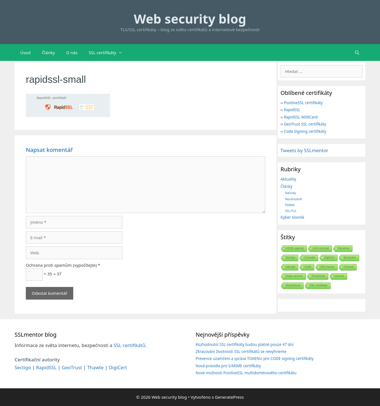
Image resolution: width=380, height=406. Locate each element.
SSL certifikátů (129, 345)
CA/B (308, 266)
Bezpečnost (293, 285)
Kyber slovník (293, 217)
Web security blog (190, 18)
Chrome (349, 266)
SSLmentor (328, 266)
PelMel (290, 205)
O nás (72, 52)
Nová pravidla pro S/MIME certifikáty (228, 365)
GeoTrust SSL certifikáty (305, 124)
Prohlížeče (318, 276)
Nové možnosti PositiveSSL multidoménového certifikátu (246, 372)
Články (48, 52)
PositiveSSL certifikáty (303, 102)
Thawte (95, 367)
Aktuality (288, 179)
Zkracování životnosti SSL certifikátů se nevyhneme (241, 351)
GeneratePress (229, 397)
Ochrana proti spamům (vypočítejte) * (63, 265)
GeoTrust (72, 367)
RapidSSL (292, 109)
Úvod (25, 52)
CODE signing (295, 248)
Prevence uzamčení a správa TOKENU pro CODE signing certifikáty (254, 358)
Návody (290, 193)
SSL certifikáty (108, 52)
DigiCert (329, 257)
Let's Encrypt (321, 248)
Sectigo (290, 257)
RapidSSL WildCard (300, 117)
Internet (339, 276)
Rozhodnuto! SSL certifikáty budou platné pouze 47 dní (245, 344)
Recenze (343, 248)
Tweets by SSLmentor (305, 150)
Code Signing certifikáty (305, 131)
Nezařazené (293, 199)
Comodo (310, 257)
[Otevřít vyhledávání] (357, 52)
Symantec (350, 257)
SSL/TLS (290, 211)
